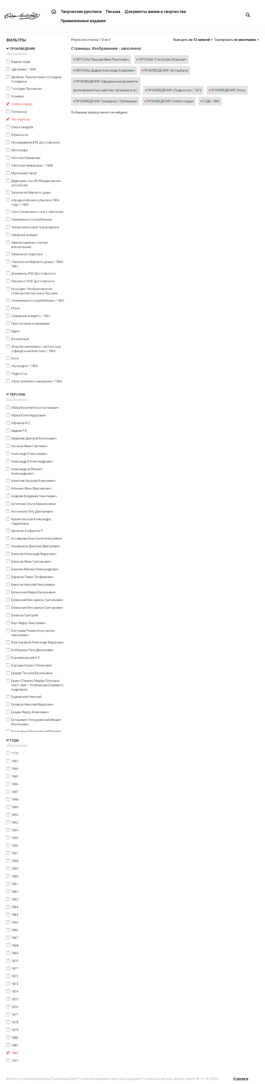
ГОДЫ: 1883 (210, 101)
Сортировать (236, 39)
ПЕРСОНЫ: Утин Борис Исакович (161, 59)
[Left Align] (248, 15)
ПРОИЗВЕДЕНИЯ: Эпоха (227, 90)
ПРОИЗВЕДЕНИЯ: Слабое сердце (168, 101)
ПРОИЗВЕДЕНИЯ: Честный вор (165, 70)
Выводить (193, 39)
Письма (113, 11)
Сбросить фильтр (16, 53)
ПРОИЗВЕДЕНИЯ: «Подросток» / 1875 (173, 90)
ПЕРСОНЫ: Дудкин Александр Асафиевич (104, 70)
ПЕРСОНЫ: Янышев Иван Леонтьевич (101, 59)
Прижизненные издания (83, 20)
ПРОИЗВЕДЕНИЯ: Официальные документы (105, 86)
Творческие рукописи (81, 11)
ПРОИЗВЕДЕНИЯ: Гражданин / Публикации (105, 101)
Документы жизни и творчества (155, 11)
